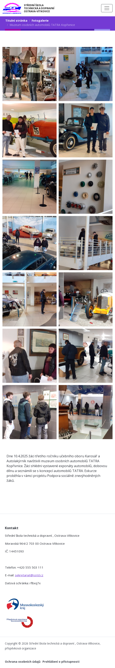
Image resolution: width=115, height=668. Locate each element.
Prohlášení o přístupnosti (60, 662)
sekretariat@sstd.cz (29, 575)
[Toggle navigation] (107, 8)
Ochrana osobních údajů (22, 662)
